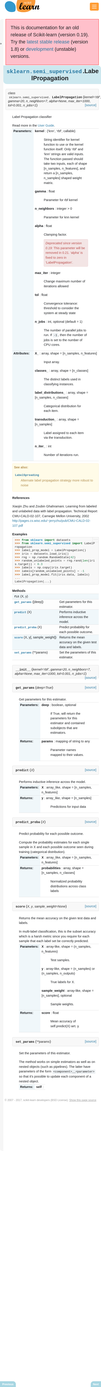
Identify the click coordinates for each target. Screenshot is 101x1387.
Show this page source (82, 1099)
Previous (8, 1384)
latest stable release (48, 42)
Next (96, 1384)
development (40, 49)
